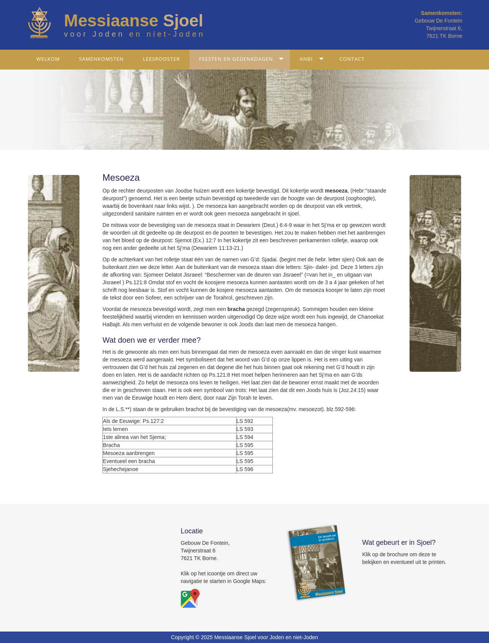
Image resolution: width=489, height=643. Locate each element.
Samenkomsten (101, 58)
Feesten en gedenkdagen (236, 58)
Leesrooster (161, 58)
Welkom (48, 58)
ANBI (306, 58)
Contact (352, 58)
